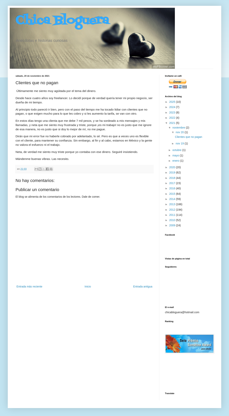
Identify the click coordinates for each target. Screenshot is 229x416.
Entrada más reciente (29, 286)
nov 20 (180, 132)
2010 (172, 220)
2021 (172, 122)
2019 (172, 172)
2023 (172, 112)
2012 (172, 209)
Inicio (88, 286)
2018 (172, 177)
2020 (172, 167)
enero (176, 160)
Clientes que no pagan (188, 136)
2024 (172, 107)
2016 (172, 188)
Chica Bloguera (62, 21)
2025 (172, 101)
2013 (172, 204)
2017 (172, 183)
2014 (172, 199)
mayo (176, 155)
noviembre (179, 127)
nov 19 (180, 143)
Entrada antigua (142, 286)
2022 (172, 117)
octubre (177, 150)
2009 (172, 225)
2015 (172, 193)
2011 (172, 214)
